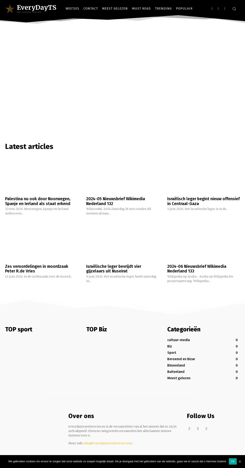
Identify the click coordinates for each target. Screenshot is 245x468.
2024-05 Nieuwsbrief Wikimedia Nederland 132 (117, 201)
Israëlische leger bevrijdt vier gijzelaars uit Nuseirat (115, 268)
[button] (234, 8)
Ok (233, 461)
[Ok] (240, 461)
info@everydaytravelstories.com (107, 443)
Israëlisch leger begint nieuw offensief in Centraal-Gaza (195, 201)
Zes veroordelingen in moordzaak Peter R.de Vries (37, 268)
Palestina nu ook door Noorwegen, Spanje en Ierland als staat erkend (38, 201)
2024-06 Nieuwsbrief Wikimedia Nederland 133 (198, 268)
